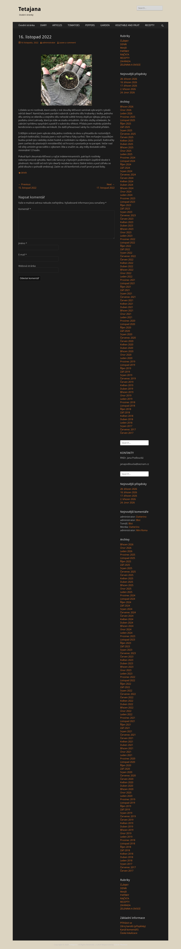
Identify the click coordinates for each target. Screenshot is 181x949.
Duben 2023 (126, 225)
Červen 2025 (126, 137)
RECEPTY (149, 25)
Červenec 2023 (128, 215)
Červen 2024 (126, 178)
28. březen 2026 (128, 78)
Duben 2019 (126, 388)
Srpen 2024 (126, 171)
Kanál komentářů (129, 929)
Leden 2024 (126, 195)
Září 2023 (125, 208)
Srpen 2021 (126, 293)
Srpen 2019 (126, 375)
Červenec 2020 (128, 337)
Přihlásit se (126, 922)
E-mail (22, 254)
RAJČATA (124, 54)
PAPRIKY (124, 51)
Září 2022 (125, 249)
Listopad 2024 (127, 161)
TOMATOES (74, 25)
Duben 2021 (126, 307)
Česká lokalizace (128, 933)
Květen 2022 (126, 263)
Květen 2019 (126, 385)
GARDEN (105, 25)
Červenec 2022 (128, 256)
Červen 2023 (126, 218)
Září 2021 (125, 290)
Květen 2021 (126, 303)
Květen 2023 (126, 222)
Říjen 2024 (125, 164)
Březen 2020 (126, 351)
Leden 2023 (126, 235)
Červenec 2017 (128, 429)
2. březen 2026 (128, 89)
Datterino (141, 516)
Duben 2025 (126, 144)
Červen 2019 (126, 381)
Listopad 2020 (127, 324)
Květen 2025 (126, 140)
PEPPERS (90, 25)
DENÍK (24, 172)
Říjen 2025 (125, 123)
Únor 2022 (125, 273)
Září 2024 (125, 167)
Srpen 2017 (126, 426)
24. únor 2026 (127, 92)
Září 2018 (125, 412)
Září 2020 (125, 330)
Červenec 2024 (128, 174)
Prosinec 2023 (127, 198)
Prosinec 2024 (127, 157)
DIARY (43, 25)
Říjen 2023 (125, 205)
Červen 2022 (126, 259)
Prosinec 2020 (127, 320)
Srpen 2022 (126, 252)
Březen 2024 (126, 188)
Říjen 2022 (125, 246)
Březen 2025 (126, 147)
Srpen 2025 (126, 130)
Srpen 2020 (126, 334)
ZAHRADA (125, 61)
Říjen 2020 (125, 327)
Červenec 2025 (128, 133)
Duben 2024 (126, 184)
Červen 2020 (126, 341)
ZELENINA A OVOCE (130, 64)
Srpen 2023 (126, 212)
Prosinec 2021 (127, 279)
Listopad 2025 (127, 120)
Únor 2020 (125, 354)
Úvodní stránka (26, 25)
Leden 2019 (126, 398)
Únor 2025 (125, 150)
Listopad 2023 (127, 201)
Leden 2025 (126, 154)
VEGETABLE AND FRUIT (127, 25)
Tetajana (29, 9)
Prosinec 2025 (127, 116)
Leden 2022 (126, 276)
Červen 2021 (126, 300)
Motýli (123, 47)
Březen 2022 (126, 269)
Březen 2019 (126, 392)
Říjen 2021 (125, 286)
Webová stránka (27, 265)
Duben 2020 (126, 347)
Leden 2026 (126, 113)
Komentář (24, 209)
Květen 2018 (126, 415)
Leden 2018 (126, 422)
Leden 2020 (126, 358)
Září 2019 (125, 371)
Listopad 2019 (127, 364)
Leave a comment (67, 42)
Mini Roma (141, 530)
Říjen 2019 (125, 368)
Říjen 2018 (125, 409)
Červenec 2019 (128, 378)
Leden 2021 (126, 317)
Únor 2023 (125, 232)
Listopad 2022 (127, 242)
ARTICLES (57, 25)
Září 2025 (125, 127)
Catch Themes (120, 944)
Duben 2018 (126, 419)
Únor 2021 (125, 313)
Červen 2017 (126, 432)
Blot (138, 520)
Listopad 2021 (127, 283)
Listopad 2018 (127, 405)
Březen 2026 (126, 106)
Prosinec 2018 (127, 402)
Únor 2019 (125, 395)
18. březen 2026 (128, 82)
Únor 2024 (125, 191)
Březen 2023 (126, 229)
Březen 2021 (126, 310)
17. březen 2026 (128, 85)
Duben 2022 (126, 266)
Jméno (22, 243)
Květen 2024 (126, 181)
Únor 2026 (125, 110)
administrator (48, 42)
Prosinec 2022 (127, 239)
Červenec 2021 (128, 296)
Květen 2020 (126, 344)
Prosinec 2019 (127, 361)
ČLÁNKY (124, 40)
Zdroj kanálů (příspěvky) (133, 926)
